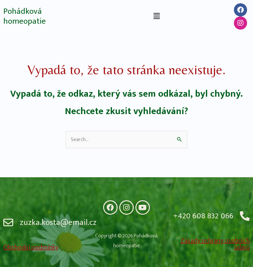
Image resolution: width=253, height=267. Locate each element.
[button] (156, 16)
